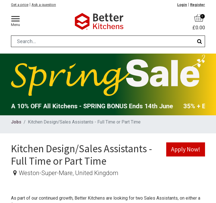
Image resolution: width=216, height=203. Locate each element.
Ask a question (44, 4)
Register (197, 4)
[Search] (199, 41)
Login (182, 4)
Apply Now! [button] (185, 149)
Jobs (16, 122)
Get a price (19, 4)
